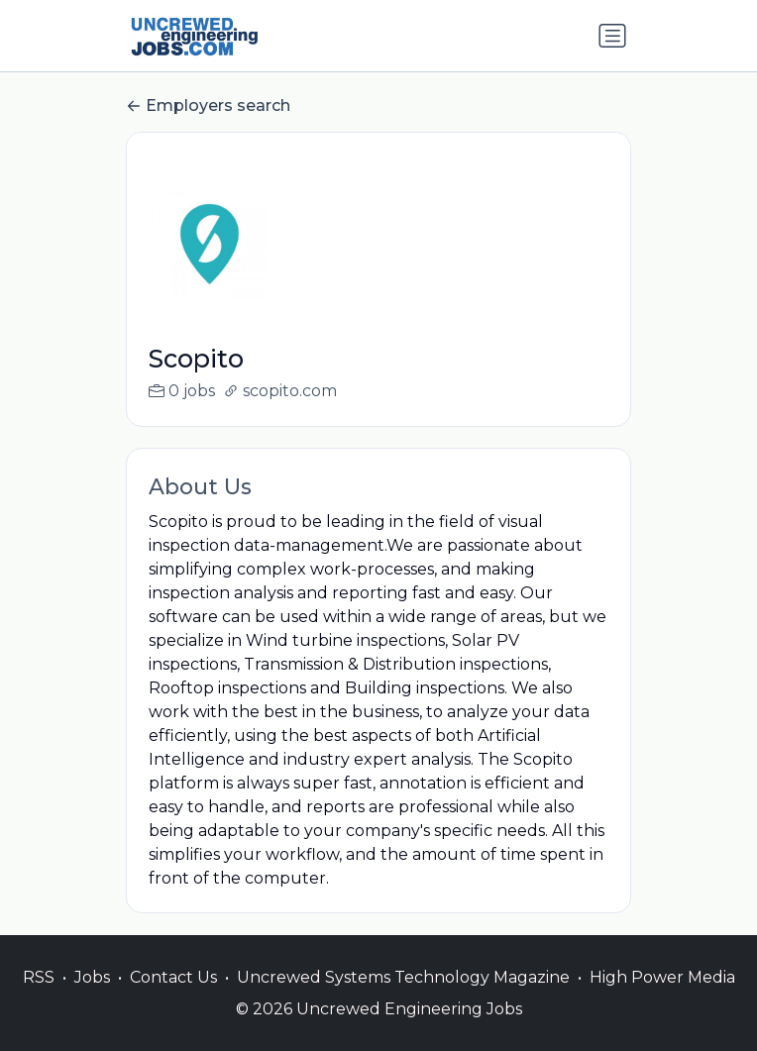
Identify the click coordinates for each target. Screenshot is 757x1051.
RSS (38, 998)
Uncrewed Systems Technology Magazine (403, 998)
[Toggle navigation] (612, 35)
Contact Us (173, 998)
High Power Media (662, 998)
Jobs (92, 998)
